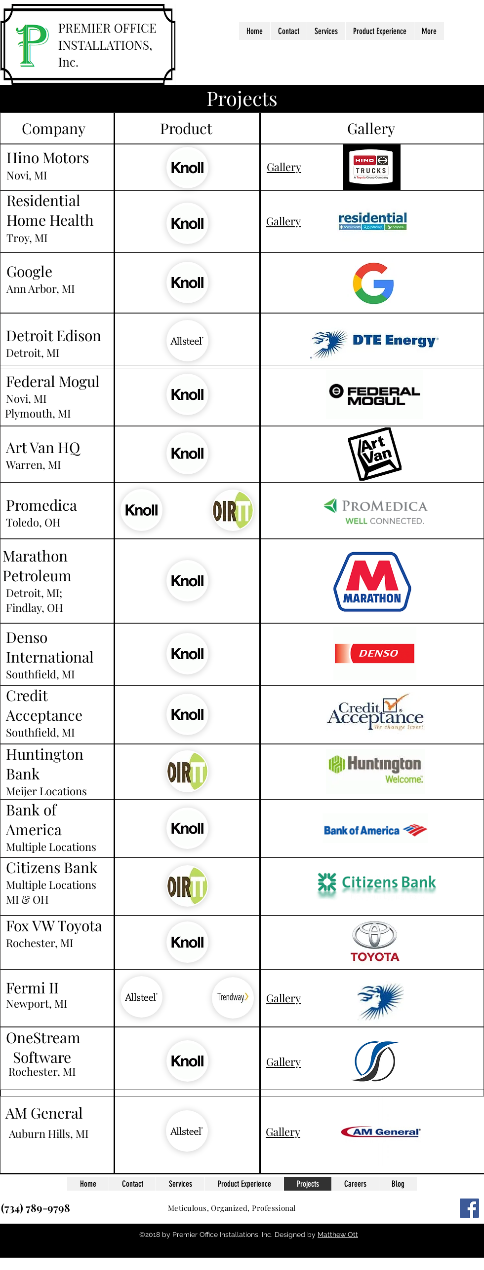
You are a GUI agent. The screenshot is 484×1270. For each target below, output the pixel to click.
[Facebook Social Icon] (469, 1208)
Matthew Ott (338, 1234)
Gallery (284, 166)
